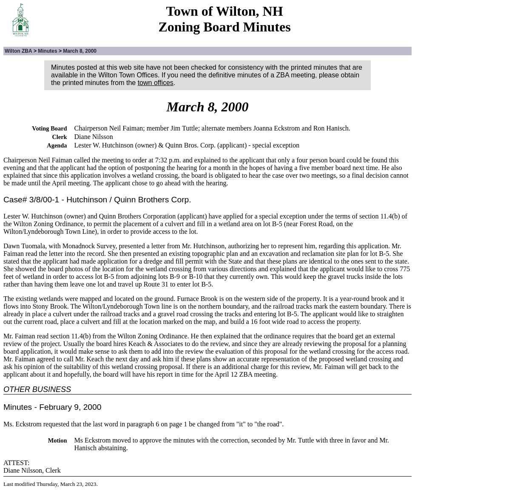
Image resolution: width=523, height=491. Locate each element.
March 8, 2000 (80, 51)
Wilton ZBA (18, 51)
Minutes (47, 51)
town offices (155, 82)
